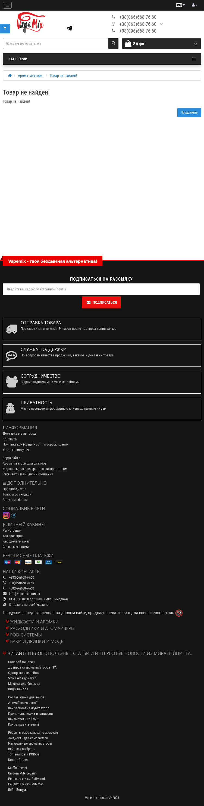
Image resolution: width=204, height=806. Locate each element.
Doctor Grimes (18, 760)
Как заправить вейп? (23, 724)
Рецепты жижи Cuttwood (26, 779)
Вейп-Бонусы (17, 790)
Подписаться (101, 302)
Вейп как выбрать (21, 749)
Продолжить (189, 112)
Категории (102, 59)
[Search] (113, 43)
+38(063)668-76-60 (137, 24)
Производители (14, 489)
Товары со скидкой (17, 494)
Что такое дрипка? (22, 678)
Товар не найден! (63, 75)
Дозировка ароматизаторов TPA (32, 667)
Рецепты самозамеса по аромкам (33, 732)
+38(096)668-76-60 (137, 31)
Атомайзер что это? (22, 703)
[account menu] (194, 5)
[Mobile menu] (7, 5)
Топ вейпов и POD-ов (24, 754)
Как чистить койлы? (23, 719)
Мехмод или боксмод (24, 684)
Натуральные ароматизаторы (30, 743)
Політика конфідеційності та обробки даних (35, 444)
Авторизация (13, 536)
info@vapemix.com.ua (24, 594)
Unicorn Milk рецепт (22, 773)
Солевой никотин (21, 662)
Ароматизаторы (30, 75)
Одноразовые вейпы (23, 673)
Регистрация (12, 530)
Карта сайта (11, 458)
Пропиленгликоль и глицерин (30, 713)
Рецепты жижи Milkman (25, 784)
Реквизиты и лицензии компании (28, 474)
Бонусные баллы (15, 500)
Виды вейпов (18, 689)
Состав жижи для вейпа (26, 697)
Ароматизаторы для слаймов (25, 463)
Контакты (10, 439)
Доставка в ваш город (19, 433)
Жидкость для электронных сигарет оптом (35, 469)
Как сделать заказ (16, 541)
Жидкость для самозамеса (28, 738)
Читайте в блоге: (27, 653)
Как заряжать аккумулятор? (28, 708)
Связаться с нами (16, 547)
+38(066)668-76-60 (137, 17)
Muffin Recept (17, 768)
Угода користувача (16, 450)
